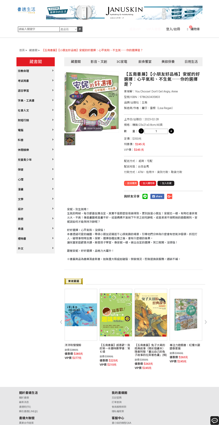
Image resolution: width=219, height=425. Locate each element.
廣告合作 (117, 392)
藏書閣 (33, 50)
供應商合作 (118, 383)
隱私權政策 (71, 392)
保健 (20, 169)
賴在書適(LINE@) (28, 392)
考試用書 (23, 81)
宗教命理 (23, 71)
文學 (20, 199)
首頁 (22, 50)
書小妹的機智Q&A (168, 378)
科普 (20, 140)
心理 (20, 179)
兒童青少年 (25, 159)
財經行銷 (23, 120)
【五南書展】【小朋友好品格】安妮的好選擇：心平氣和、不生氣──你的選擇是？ (92, 50)
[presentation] (61, 315)
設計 (20, 209)
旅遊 (20, 219)
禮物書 (22, 238)
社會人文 (23, 110)
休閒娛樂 (23, 150)
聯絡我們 (163, 392)
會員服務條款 (72, 387)
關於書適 (24, 378)
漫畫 (20, 189)
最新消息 (24, 383)
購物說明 (163, 383)
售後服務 (163, 387)
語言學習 (23, 90)
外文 (20, 248)
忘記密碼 (70, 378)
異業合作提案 (119, 378)
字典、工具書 (26, 100)
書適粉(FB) (25, 387)
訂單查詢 (70, 383)
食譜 (20, 228)
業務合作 (117, 387)
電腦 (20, 130)
